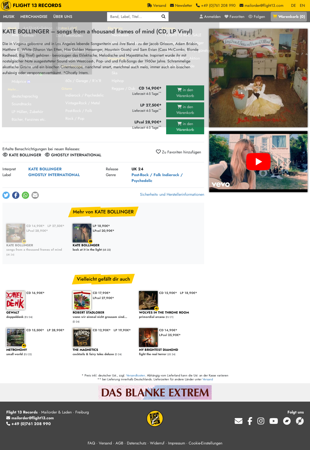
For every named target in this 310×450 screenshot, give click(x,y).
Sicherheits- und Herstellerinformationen (172, 194)
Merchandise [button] (33, 16)
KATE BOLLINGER (45, 169)
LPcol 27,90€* (103, 298)
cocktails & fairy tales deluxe (103, 352)
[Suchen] (164, 16)
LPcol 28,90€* (37, 230)
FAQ (91, 443)
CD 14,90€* (35, 226)
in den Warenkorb (185, 92)
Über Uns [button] (62, 16)
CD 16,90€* (35, 293)
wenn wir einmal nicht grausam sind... (103, 315)
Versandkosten (135, 375)
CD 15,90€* (168, 293)
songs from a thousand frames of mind (37, 247)
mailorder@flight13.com (30, 418)
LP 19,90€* (122, 330)
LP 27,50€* (55, 226)
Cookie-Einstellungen (205, 443)
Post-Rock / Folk (146, 175)
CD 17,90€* (101, 293)
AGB (119, 443)
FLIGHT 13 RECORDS (32, 5)
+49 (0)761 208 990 (28, 424)
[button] (6, 195)
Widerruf (157, 443)
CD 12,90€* (102, 330)
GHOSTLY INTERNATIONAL (54, 175)
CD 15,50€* (35, 330)
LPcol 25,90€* (170, 335)
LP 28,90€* (55, 330)
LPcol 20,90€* (103, 230)
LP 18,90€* (101, 226)
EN (302, 5)
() (289, 16)
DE (293, 5)
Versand (207, 379)
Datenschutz (136, 443)
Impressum (176, 443)
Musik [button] (9, 16)
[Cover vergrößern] (258, 78)
